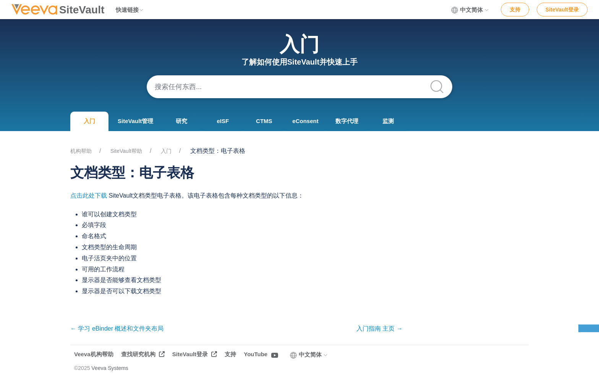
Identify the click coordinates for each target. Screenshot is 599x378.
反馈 (588, 328)
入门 (89, 121)
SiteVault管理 (135, 121)
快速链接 (130, 9)
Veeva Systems (109, 368)
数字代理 (346, 121)
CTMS (264, 121)
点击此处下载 (88, 195)
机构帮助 (81, 151)
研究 (181, 121)
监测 (388, 121)
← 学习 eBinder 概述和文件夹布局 (117, 328)
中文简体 (470, 9)
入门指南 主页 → (379, 328)
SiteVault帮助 (126, 151)
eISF (223, 121)
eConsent (305, 121)
